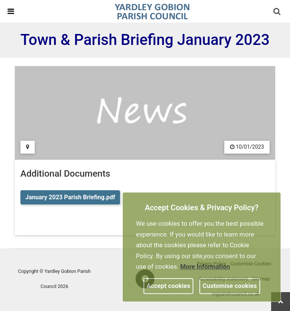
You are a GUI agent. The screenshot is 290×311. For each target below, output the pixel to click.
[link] (152, 11)
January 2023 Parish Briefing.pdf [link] (70, 197)
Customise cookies (230, 285)
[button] (277, 12)
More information (205, 266)
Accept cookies (168, 285)
